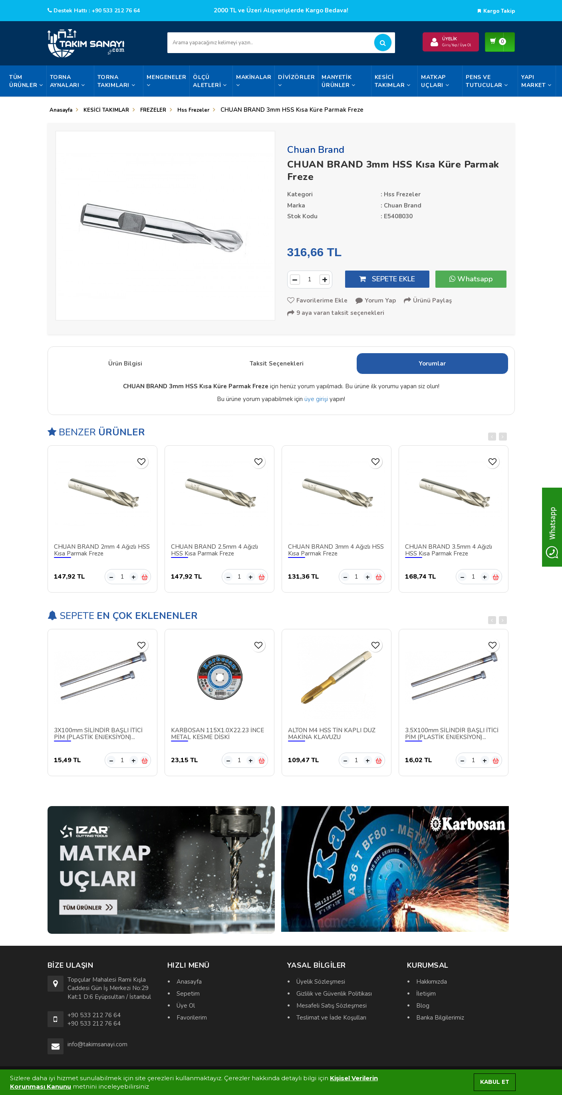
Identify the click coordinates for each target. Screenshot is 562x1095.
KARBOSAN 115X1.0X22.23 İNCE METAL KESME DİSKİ (217, 736)
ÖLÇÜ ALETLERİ (209, 81)
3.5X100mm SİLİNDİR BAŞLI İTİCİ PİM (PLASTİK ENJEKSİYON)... (451, 736)
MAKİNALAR (253, 80)
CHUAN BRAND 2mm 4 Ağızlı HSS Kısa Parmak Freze (102, 552)
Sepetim (188, 994)
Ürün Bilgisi (125, 366)
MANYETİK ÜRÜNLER (338, 81)
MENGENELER (166, 80)
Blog (422, 1006)
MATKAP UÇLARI (435, 81)
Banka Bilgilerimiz (440, 1018)
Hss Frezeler (193, 110)
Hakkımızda (431, 982)
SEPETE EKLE (387, 279)
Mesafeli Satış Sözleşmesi (331, 1006)
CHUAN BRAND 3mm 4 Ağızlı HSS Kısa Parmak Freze (336, 552)
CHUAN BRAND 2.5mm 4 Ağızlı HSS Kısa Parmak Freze (214, 552)
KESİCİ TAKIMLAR (393, 81)
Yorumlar (432, 366)
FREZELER (153, 110)
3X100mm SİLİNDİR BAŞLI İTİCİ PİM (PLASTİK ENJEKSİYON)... (98, 736)
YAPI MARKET (536, 81)
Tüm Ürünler (26, 81)
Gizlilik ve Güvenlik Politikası (334, 994)
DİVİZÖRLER (296, 80)
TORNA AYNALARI (67, 81)
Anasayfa (61, 110)
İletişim (426, 994)
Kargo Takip (496, 11)
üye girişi (316, 401)
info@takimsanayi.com (97, 1044)
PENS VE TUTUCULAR (487, 81)
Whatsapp (471, 279)
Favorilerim (192, 1018)
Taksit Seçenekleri (277, 366)
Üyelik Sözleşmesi (320, 982)
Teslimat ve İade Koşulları (331, 1018)
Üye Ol (186, 1006)
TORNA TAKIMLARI (116, 81)
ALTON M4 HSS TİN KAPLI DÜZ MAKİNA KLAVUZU (331, 736)
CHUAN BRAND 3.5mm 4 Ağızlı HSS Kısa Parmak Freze (448, 552)
